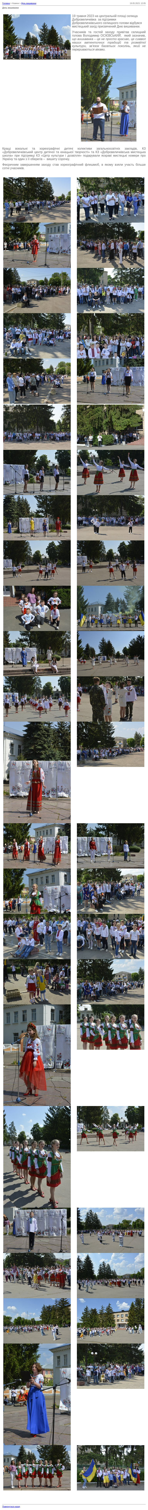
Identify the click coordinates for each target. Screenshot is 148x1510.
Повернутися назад (11, 1507)
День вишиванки (28, 3)
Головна (6, 3)
